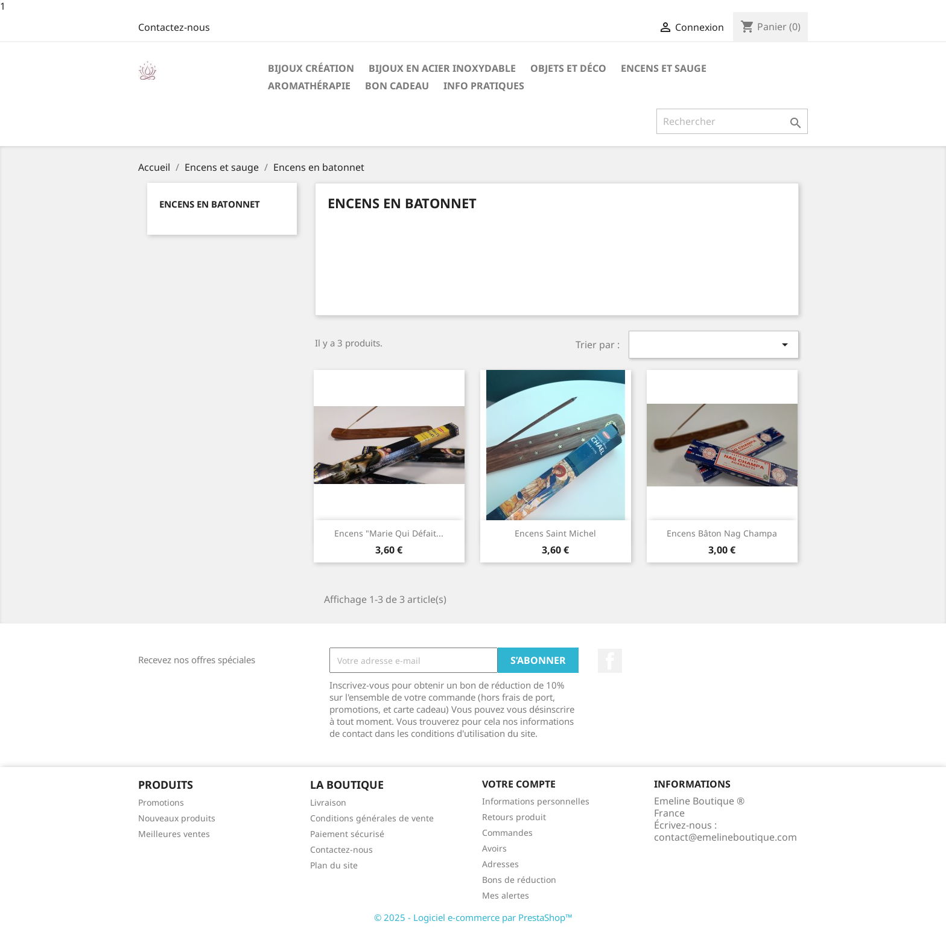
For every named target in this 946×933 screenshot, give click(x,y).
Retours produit (514, 817)
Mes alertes (505, 895)
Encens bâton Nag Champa (722, 533)
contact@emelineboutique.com (725, 837)
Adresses (500, 864)
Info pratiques (483, 85)
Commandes (507, 832)
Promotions (161, 802)
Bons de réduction (519, 879)
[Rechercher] (732, 121)
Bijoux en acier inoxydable (442, 68)
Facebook (610, 661)
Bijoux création (311, 68)
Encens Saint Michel (555, 533)
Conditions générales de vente (372, 818)
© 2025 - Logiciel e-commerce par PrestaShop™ (473, 917)
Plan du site (334, 865)
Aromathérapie (309, 85)
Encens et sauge (663, 68)
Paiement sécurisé (347, 833)
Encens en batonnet (209, 204)
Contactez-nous (174, 27)
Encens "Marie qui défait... (388, 533)
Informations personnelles (535, 801)
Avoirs (494, 848)
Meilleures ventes (174, 833)
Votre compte (519, 784)
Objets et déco (568, 68)
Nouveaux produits (176, 818)
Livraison (328, 802)
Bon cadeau (397, 85)
